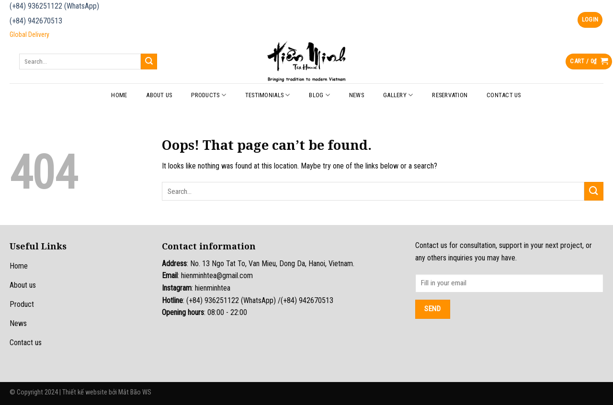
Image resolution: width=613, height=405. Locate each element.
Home (119, 95)
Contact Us (504, 95)
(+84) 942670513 (36, 20)
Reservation (449, 95)
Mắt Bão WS (134, 392)
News (356, 95)
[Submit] (149, 62)
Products (208, 95)
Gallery (398, 95)
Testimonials (267, 95)
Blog (319, 95)
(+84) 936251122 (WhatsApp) (54, 6)
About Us (159, 95)
